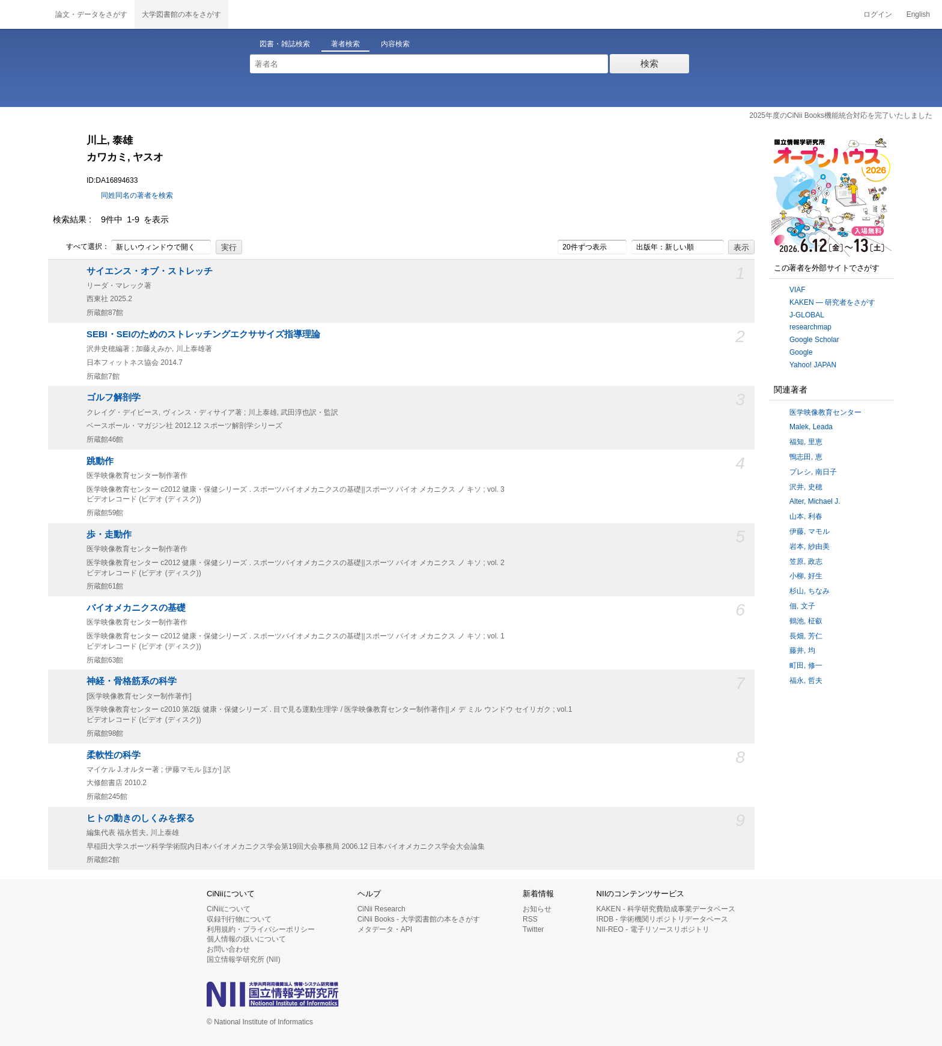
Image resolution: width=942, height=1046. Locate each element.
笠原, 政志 (805, 561)
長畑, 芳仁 (805, 636)
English (918, 14)
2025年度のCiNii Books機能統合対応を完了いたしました (840, 115)
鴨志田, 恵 (805, 457)
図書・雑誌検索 (285, 44)
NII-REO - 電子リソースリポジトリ (653, 929)
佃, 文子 (802, 606)
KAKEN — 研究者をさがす (832, 302)
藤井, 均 (802, 650)
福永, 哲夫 (805, 680)
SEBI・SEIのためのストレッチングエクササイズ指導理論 (203, 334)
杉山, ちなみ (809, 591)
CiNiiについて (229, 909)
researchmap (810, 327)
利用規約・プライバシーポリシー (261, 929)
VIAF (797, 290)
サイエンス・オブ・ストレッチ (150, 271)
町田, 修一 (805, 665)
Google (801, 352)
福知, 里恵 (805, 442)
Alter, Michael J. (814, 501)
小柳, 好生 (805, 576)
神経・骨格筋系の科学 (132, 681)
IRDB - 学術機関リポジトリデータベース (662, 919)
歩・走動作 (109, 534)
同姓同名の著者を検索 (137, 195)
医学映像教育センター (825, 412)
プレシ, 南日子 (813, 472)
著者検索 (345, 44)
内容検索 (395, 44)
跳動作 (100, 461)
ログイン (877, 14)
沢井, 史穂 (805, 487)
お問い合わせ (228, 949)
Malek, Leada (811, 427)
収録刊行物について (239, 919)
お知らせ (537, 909)
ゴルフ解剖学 (114, 397)
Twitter (533, 929)
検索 (649, 63)
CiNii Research (381, 909)
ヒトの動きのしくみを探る (141, 818)
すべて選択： (81, 247)
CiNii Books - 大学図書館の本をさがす (419, 919)
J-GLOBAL (806, 315)
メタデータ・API (384, 929)
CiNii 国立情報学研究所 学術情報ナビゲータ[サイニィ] (24, 14)
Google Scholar (814, 339)
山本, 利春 (805, 516)
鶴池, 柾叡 (805, 621)
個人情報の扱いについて (246, 939)
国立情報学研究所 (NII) (244, 959)
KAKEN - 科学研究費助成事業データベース (666, 909)
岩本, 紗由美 (809, 546)
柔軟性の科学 (114, 755)
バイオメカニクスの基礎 (136, 608)
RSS (530, 919)
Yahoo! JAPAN (812, 365)
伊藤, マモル (809, 531)
